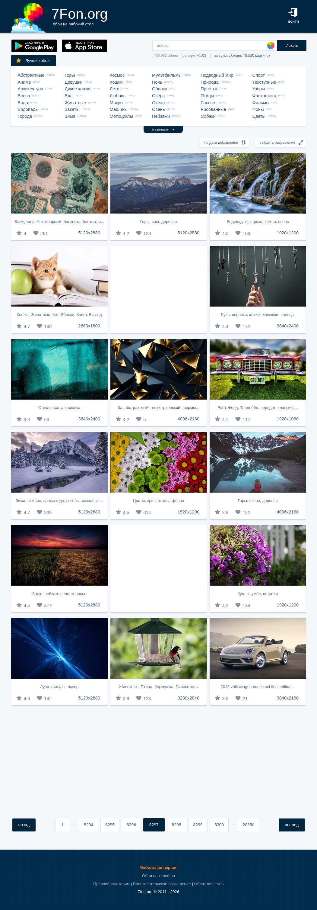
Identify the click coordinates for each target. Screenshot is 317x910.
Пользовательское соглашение (162, 884)
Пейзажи (161, 116)
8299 (197, 824)
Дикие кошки (78, 88)
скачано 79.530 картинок (249, 55)
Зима (70, 116)
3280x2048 (189, 698)
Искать (292, 45)
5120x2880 (89, 232)
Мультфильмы (167, 75)
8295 (110, 824)
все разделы (163, 129)
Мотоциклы (121, 116)
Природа (210, 82)
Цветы (258, 116)
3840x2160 (288, 698)
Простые (210, 88)
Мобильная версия (158, 868)
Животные (75, 102)
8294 (88, 824)
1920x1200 (288, 232)
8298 (176, 824)
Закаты (72, 109)
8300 (219, 824)
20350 (248, 824)
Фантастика (264, 95)
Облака (159, 88)
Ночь (157, 82)
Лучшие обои (32, 60)
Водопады (28, 109)
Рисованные (213, 109)
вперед (292, 824)
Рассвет (209, 102)
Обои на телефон (158, 876)
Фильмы (260, 102)
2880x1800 (89, 325)
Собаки (208, 116)
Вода (23, 102)
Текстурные (264, 82)
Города (25, 116)
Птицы (207, 95)
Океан (158, 102)
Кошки (116, 82)
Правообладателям (111, 884)
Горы (70, 75)
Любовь (118, 95)
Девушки (74, 82)
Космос (117, 75)
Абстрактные (31, 75)
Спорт (258, 75)
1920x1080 (288, 418)
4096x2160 (189, 418)
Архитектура (30, 88)
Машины (119, 109)
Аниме (24, 82)
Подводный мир (217, 75)
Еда (69, 95)
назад (24, 824)
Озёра (158, 95)
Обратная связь (208, 884)
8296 (131, 824)
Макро (116, 102)
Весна (24, 95)
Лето (114, 88)
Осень (158, 109)
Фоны (258, 109)
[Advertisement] (158, 289)
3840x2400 (288, 325)
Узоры (258, 88)
